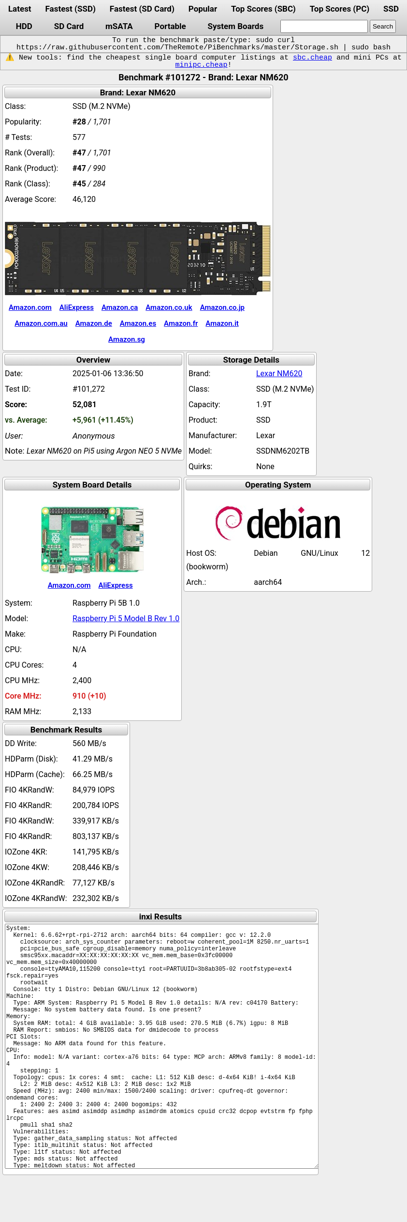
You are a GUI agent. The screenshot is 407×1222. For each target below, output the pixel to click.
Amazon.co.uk (168, 307)
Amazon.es (138, 323)
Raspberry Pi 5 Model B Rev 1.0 (126, 618)
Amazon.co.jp (222, 307)
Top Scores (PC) (339, 9)
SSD (391, 9)
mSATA (119, 26)
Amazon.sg (126, 339)
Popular (203, 9)
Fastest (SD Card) (142, 9)
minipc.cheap (201, 65)
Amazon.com (30, 307)
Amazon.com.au (41, 323)
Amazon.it (221, 323)
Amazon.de (93, 323)
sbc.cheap (312, 57)
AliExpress (76, 307)
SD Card (69, 26)
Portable (170, 26)
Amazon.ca (120, 307)
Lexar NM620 (279, 373)
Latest (19, 9)
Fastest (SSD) (70, 9)
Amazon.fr (181, 323)
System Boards (236, 26)
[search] (324, 26)
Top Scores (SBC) (263, 9)
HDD (24, 26)
